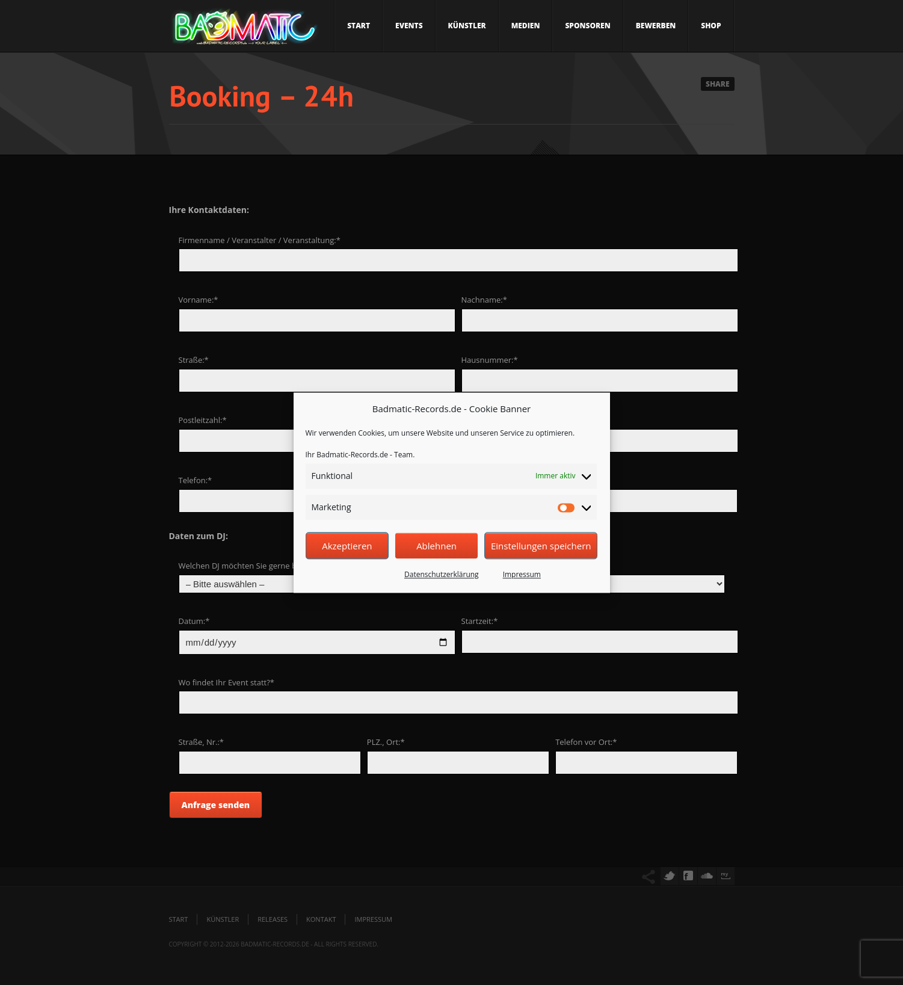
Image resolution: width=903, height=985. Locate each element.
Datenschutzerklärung (441, 575)
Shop (711, 25)
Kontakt (321, 919)
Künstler (467, 25)
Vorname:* (198, 299)
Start (358, 25)
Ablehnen (436, 546)
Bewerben (656, 25)
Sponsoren (587, 25)
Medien (525, 25)
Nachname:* (484, 299)
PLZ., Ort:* (386, 741)
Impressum (522, 575)
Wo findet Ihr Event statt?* (226, 682)
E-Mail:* (569, 480)
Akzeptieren (347, 546)
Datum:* (194, 621)
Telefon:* (195, 480)
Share (718, 84)
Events (409, 25)
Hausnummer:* (489, 359)
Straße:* (194, 359)
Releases (272, 919)
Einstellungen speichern (541, 546)
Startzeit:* (479, 621)
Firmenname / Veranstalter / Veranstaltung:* (260, 240)
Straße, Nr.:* (201, 741)
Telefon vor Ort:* (586, 741)
